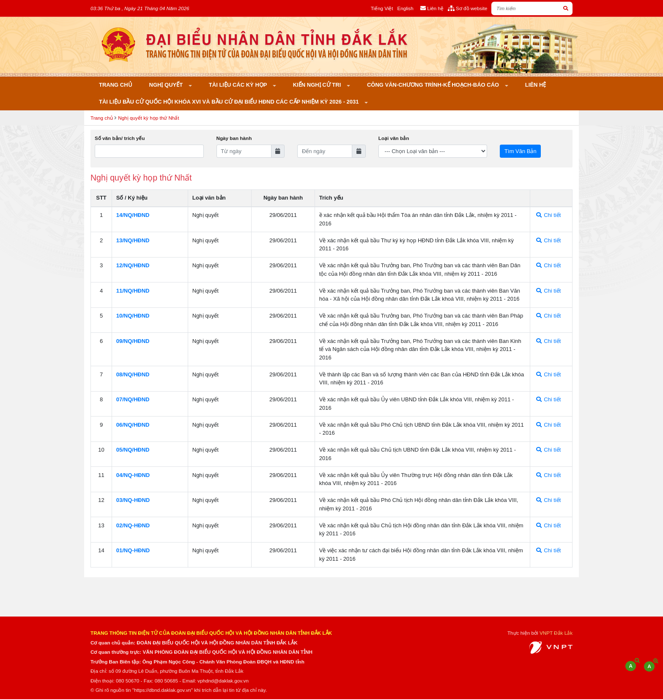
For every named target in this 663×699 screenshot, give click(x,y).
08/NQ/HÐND (133, 374)
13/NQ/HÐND (133, 240)
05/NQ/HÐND (133, 450)
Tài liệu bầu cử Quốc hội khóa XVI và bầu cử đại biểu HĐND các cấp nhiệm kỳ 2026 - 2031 (229, 102)
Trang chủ (115, 85)
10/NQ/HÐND (133, 315)
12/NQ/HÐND (133, 265)
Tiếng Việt (382, 8)
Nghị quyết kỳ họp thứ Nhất (148, 118)
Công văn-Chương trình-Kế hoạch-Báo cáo (434, 85)
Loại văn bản (393, 138)
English (405, 8)
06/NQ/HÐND (133, 425)
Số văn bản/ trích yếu (120, 138)
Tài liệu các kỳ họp (238, 85)
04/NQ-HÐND (133, 475)
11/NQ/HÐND (133, 291)
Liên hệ (535, 85)
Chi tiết (548, 215)
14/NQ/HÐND (133, 215)
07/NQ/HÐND (133, 399)
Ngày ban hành (234, 138)
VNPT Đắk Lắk (556, 633)
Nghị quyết (166, 85)
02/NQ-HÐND (133, 525)
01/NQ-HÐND (133, 550)
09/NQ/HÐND (133, 341)
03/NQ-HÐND (133, 500)
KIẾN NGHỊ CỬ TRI (317, 85)
